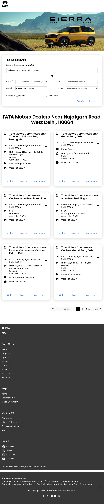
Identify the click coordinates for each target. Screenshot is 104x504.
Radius (60, 88)
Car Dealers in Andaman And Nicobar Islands (22, 481)
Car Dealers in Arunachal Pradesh (17, 484)
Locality (10, 88)
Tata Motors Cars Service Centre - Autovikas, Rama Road (28, 197)
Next (88, 309)
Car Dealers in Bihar (69, 484)
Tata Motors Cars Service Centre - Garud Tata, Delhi (77, 249)
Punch (5, 361)
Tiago (4, 353)
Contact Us (7, 418)
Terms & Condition (11, 426)
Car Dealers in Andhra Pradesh (61, 481)
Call (9, 181)
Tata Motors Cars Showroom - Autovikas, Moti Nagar (80, 197)
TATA (4, 333)
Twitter (7, 450)
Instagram (8, 454)
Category (10, 95)
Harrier (5, 369)
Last (96, 309)
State (9, 81)
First (56, 309)
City (58, 81)
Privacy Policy (8, 422)
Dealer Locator (8, 398)
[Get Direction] (46, 147)
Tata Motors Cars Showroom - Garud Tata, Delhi (80, 135)
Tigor (4, 357)
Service (21, 95)
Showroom (53, 95)
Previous (67, 309)
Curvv (4, 365)
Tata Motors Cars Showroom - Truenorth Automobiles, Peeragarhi (28, 136)
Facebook (8, 446)
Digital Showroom (10, 401)
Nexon (4, 349)
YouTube (8, 458)
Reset (92, 101)
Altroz (4, 377)
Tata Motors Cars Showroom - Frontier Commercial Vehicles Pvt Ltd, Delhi (28, 250)
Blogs (4, 430)
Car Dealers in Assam (47, 484)
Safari (4, 373)
